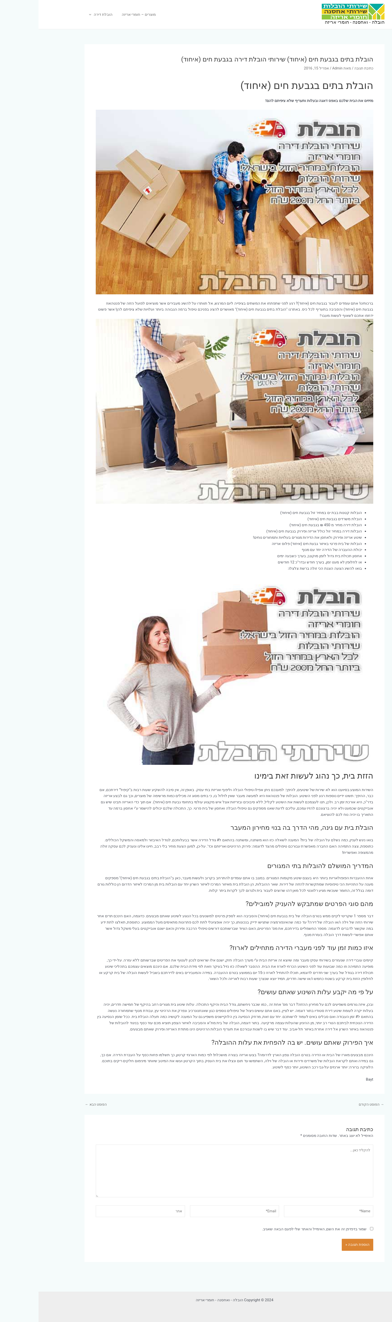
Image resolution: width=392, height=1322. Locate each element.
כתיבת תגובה (324, 68)
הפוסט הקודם (332, 1104)
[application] (52, 14)
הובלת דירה (61, 14)
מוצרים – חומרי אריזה (98, 14)
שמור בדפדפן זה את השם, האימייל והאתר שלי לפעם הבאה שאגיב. (276, 1232)
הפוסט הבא (58, 1104)
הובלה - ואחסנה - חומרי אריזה (316, 22)
